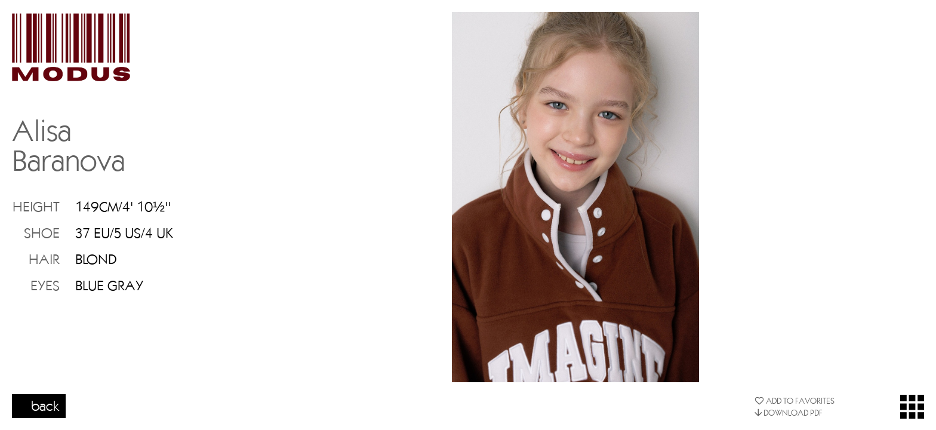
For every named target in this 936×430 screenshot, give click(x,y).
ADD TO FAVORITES (795, 401)
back (45, 405)
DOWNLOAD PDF (789, 412)
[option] (575, 197)
